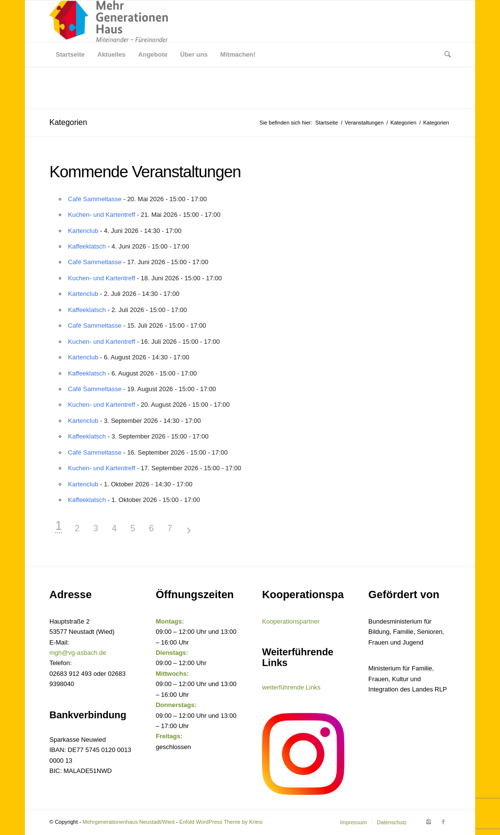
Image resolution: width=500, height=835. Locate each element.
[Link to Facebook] (443, 821)
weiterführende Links (291, 687)
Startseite (326, 122)
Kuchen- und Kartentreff (101, 214)
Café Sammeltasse (94, 199)
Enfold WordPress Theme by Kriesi (220, 822)
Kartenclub (83, 230)
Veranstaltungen (364, 122)
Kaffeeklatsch (87, 246)
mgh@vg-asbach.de (77, 652)
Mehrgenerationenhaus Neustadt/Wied (128, 822)
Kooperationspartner (291, 621)
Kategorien (68, 122)
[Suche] (444, 54)
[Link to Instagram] (428, 821)
